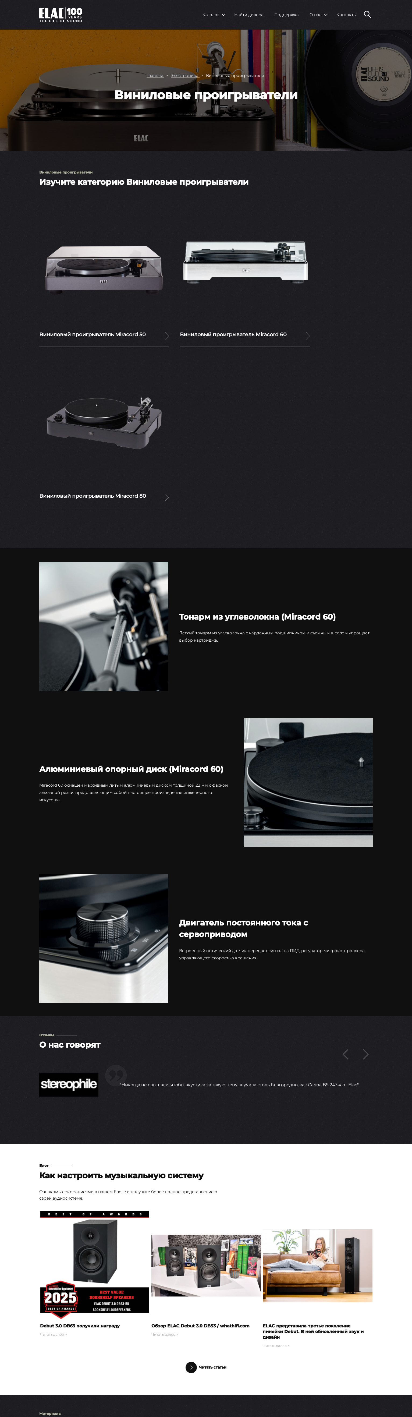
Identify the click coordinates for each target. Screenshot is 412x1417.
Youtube (326, 1405)
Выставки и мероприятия (266, 1366)
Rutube (360, 1405)
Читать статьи (206, 1186)
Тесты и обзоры (256, 1376)
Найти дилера (249, 14)
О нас (315, 14)
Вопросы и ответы (330, 1357)
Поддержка (286, 14)
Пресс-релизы (255, 1357)
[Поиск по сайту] (367, 14)
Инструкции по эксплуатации (342, 1366)
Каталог (211, 14)
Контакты (346, 14)
